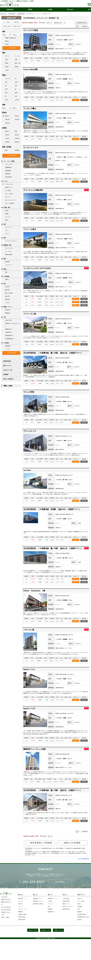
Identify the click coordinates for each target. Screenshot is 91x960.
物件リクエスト (7, 365)
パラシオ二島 (28, 630)
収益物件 (50, 909)
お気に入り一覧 (7, 370)
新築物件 (20, 911)
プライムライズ (29, 431)
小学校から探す (6, 26)
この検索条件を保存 (81, 22)
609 (26, 302)
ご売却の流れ (66, 898)
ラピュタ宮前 (28, 392)
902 (26, 781)
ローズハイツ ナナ (30, 148)
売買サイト (58, 930)
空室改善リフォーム (38, 901)
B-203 (26, 259)
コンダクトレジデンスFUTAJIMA (37, 268)
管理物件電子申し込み (83, 917)
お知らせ (79, 898)
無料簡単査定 (66, 909)
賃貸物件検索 (10, 9)
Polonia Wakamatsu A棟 (34, 591)
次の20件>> (85, 26)
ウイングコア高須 (30, 30)
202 (26, 383)
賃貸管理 (30, 9)
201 (26, 740)
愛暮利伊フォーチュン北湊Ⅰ (34, 749)
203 (26, 422)
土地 (49, 906)
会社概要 (50, 9)
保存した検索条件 (8, 379)
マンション (51, 903)
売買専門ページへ (52, 898)
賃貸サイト (45, 930)
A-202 (26, 344)
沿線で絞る (16, 22)
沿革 (78, 909)
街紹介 (79, 903)
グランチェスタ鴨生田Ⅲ (33, 190)
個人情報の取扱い (82, 914)
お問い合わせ (70, 9)
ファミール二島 (29, 314)
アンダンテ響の (29, 108)
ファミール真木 (29, 229)
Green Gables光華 (30, 69)
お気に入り (75, 60)
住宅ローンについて (68, 906)
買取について (66, 903)
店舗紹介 (79, 911)
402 (26, 299)
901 (26, 660)
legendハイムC (29, 669)
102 (26, 100)
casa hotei (27, 470)
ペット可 (20, 901)
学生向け (20, 903)
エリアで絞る (6, 22)
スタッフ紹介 (80, 901)
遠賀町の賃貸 (21, 919)
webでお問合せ (60, 881)
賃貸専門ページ (22, 898)
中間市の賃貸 (21, 917)
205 (26, 220)
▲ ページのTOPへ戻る (83, 858)
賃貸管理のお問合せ (38, 903)
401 (26, 61)
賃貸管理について (37, 898)
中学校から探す (16, 26)
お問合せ (79, 919)
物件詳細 (84, 60)
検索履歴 (5, 374)
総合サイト (32, 930)
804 (26, 305)
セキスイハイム (22, 909)
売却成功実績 (66, 901)
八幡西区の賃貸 (22, 914)
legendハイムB (29, 708)
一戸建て (50, 901)
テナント (20, 906)
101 (26, 181)
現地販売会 (51, 911)
